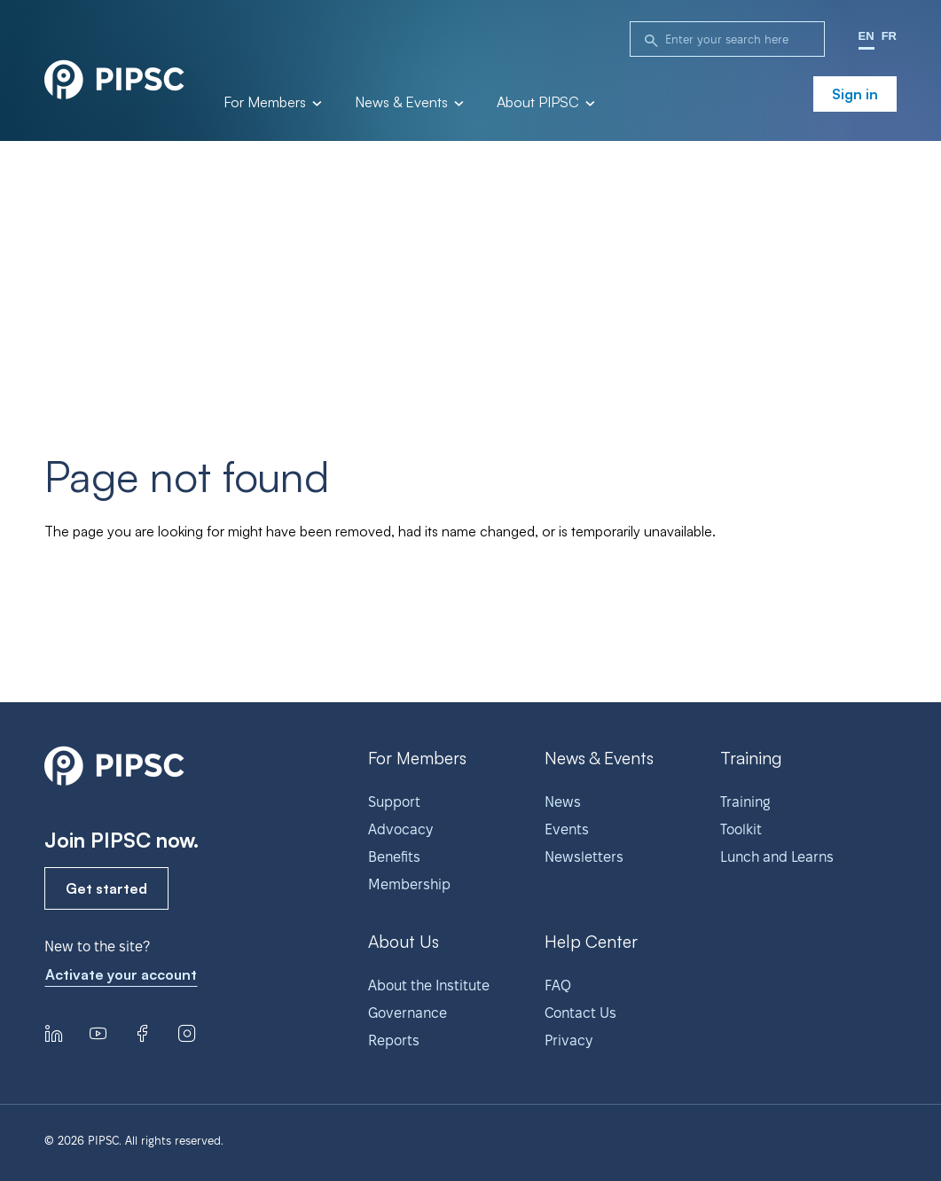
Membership (409, 884)
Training (745, 801)
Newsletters (584, 856)
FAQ (558, 985)
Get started (106, 888)
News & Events (408, 103)
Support (394, 801)
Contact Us (580, 1013)
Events (567, 829)
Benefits (394, 856)
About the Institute (429, 985)
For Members (271, 103)
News (563, 801)
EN (866, 36)
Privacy (568, 1040)
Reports (394, 1040)
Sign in (855, 94)
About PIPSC (544, 103)
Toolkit (741, 829)
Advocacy (400, 829)
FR (889, 36)
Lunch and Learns (777, 856)
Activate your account (121, 974)
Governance (407, 1013)
